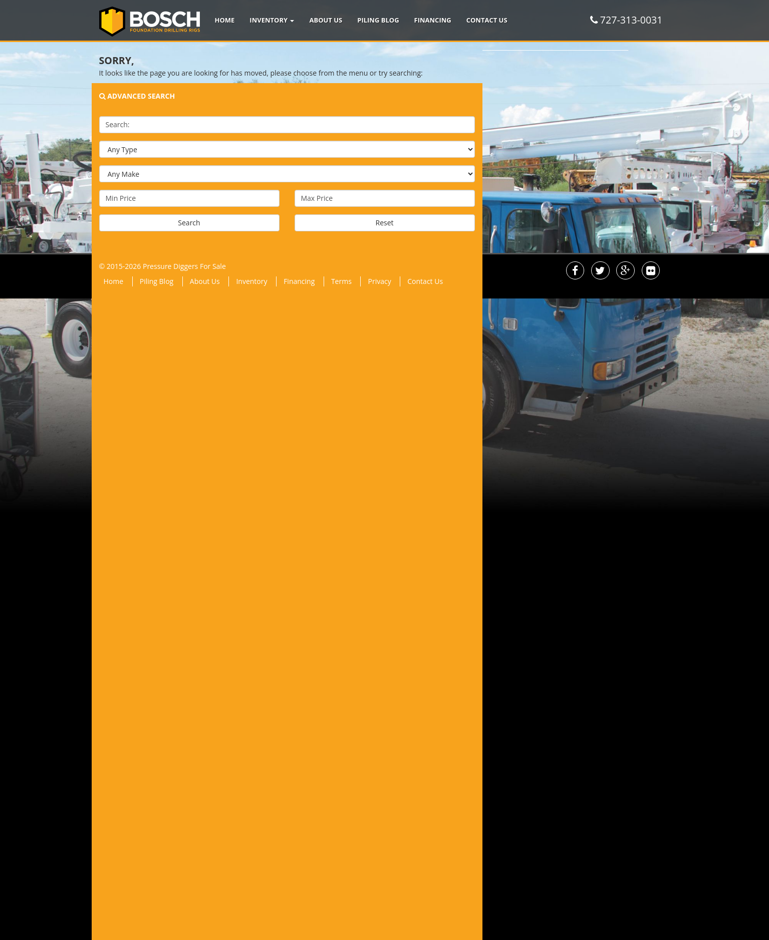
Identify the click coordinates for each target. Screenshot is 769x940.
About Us (325, 20)
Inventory (271, 20)
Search (189, 222)
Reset (384, 222)
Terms (341, 281)
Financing (432, 20)
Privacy (379, 281)
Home (225, 20)
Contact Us (486, 20)
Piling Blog (378, 20)
